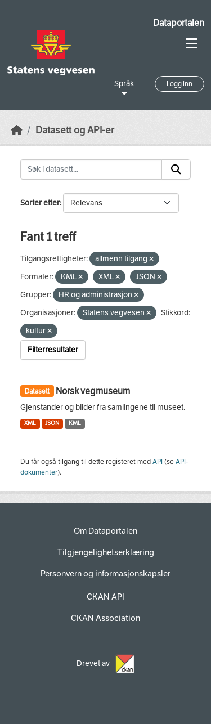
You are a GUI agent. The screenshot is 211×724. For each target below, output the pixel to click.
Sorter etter (40, 203)
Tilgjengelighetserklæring (105, 552)
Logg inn (179, 84)
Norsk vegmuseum (93, 391)
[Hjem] (17, 130)
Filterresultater (53, 350)
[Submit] (176, 169)
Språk (124, 83)
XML (30, 423)
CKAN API (105, 597)
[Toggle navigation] (191, 43)
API (157, 462)
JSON (52, 423)
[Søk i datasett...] (91, 169)
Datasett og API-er (74, 130)
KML (75, 423)
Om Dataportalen (105, 531)
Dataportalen (178, 22)
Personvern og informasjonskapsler (105, 574)
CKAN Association (105, 618)
